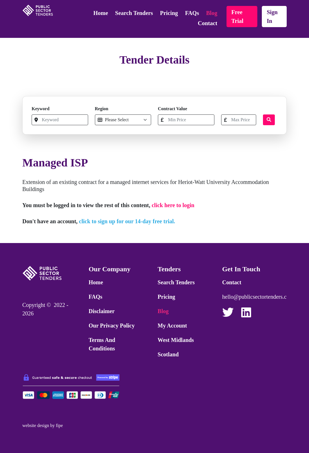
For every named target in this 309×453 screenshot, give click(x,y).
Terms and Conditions (102, 344)
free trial (237, 16)
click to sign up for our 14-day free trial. (127, 221)
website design (35, 425)
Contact (207, 23)
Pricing (169, 13)
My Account (172, 325)
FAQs (192, 13)
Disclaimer (102, 311)
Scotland (168, 354)
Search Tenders (134, 13)
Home (100, 13)
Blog (211, 13)
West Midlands (176, 340)
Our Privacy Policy (112, 325)
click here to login (173, 205)
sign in (272, 16)
